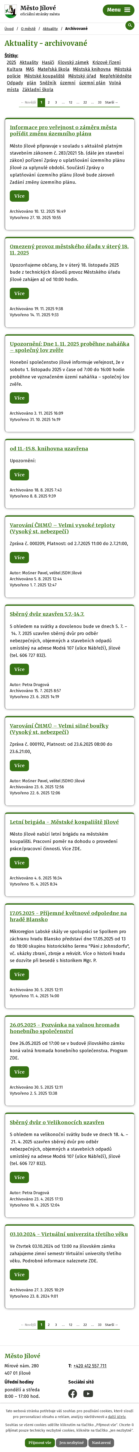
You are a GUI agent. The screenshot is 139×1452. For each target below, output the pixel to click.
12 (70, 102)
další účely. (117, 1417)
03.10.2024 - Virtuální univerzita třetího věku (69, 1234)
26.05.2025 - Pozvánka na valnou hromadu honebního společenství (65, 1028)
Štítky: (11, 55)
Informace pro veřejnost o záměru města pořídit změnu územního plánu (63, 130)
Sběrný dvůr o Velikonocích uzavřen (57, 1122)
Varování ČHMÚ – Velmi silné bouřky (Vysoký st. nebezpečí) (59, 729)
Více (19, 196)
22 (85, 102)
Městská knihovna (92, 69)
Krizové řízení (106, 62)
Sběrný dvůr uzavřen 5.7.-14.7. (47, 614)
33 (99, 102)
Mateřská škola (54, 69)
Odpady (15, 83)
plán (31, 83)
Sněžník (48, 83)
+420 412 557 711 (90, 1366)
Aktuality (29, 62)
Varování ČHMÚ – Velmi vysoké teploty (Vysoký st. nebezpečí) (62, 528)
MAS (30, 69)
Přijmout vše (39, 1442)
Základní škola (37, 89)
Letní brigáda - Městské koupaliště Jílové (64, 822)
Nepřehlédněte (116, 76)
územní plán (92, 83)
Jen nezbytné (71, 1442)
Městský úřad (82, 76)
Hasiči (48, 62)
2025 (11, 62)
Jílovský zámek (73, 62)
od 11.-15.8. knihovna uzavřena (49, 449)
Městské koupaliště (44, 76)
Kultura (14, 69)
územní (68, 83)
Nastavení (101, 1442)
